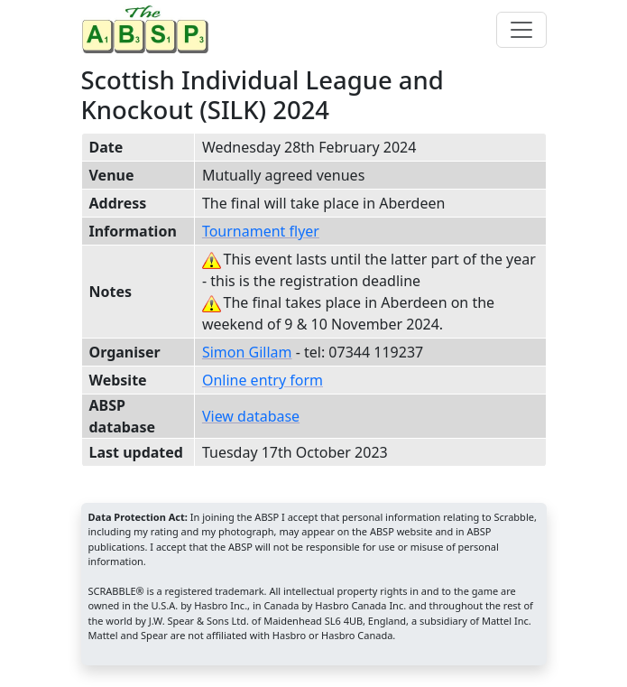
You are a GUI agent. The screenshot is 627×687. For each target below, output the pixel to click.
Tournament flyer (260, 231)
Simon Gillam (247, 352)
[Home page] (149, 29)
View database (251, 416)
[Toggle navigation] (521, 30)
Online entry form (262, 380)
